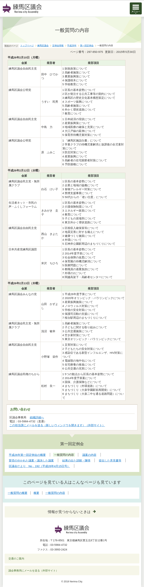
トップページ (27, 45)
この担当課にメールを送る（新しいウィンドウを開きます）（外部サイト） (57, 425)
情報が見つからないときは (69, 512)
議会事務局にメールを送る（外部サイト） (33, 570)
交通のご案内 (16, 558)
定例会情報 (58, 45)
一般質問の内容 (55, 492)
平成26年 (71, 45)
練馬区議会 (43, 45)
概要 (36, 492)
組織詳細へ (37, 417)
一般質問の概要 (17, 492)
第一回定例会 (87, 45)
